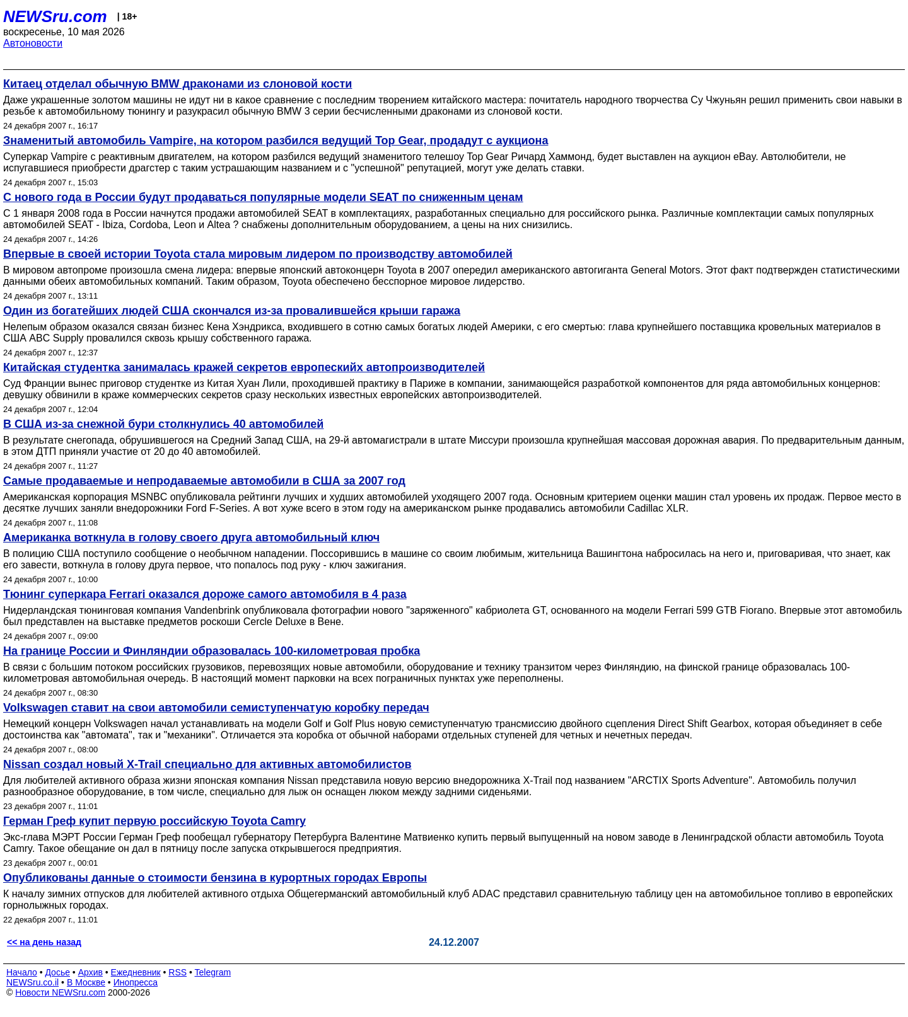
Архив (90, 972)
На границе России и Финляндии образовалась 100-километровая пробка (211, 651)
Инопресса (136, 982)
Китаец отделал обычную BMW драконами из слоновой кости (177, 84)
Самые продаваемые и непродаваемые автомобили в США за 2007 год (204, 480)
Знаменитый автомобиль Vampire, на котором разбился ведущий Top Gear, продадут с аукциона (275, 140)
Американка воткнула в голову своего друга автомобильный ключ (191, 537)
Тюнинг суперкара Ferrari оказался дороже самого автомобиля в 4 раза (205, 594)
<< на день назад (44, 942)
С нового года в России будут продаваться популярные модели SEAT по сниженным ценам (263, 197)
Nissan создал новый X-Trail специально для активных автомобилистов (207, 764)
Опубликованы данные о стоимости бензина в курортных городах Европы (215, 877)
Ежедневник (136, 972)
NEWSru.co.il (32, 982)
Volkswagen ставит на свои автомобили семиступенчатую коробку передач (216, 707)
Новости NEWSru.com (60, 992)
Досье (57, 972)
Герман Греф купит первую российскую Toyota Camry (154, 821)
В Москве (86, 982)
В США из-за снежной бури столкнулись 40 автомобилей (163, 424)
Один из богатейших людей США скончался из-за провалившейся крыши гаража (231, 310)
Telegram (213, 972)
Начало (21, 972)
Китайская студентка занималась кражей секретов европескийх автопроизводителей (244, 367)
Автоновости (32, 43)
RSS (177, 972)
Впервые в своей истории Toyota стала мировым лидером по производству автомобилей (258, 254)
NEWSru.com (55, 16)
